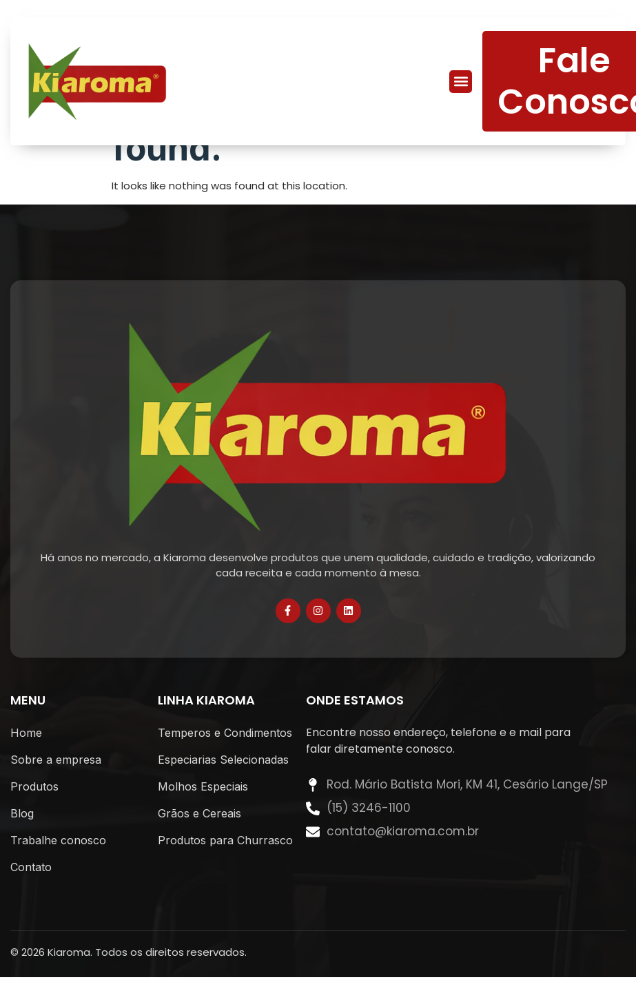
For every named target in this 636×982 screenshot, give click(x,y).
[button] (460, 81)
